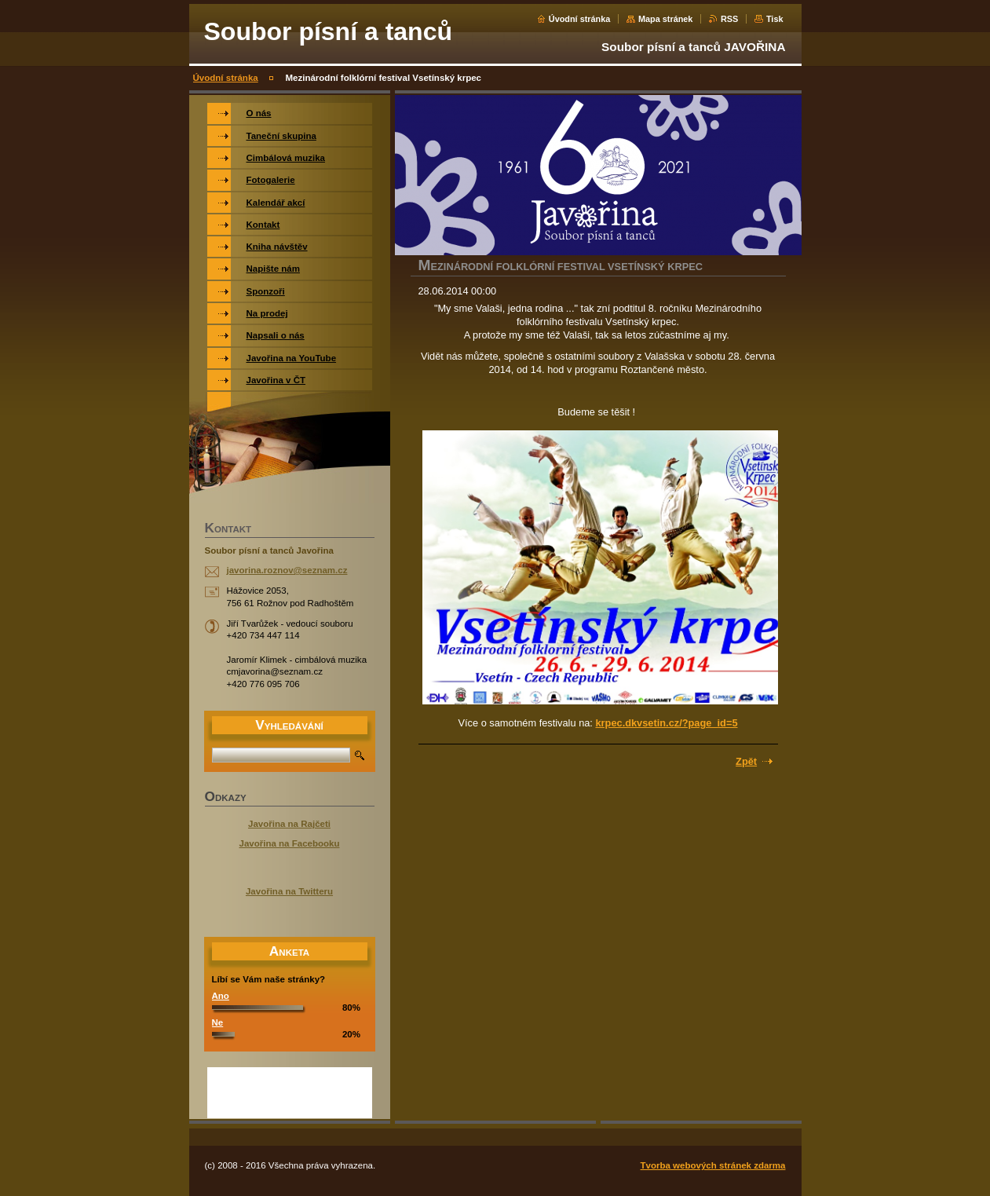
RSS (729, 19)
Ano (220, 995)
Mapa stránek (665, 19)
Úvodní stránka (580, 19)
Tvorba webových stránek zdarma (713, 1165)
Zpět (746, 761)
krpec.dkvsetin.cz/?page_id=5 (666, 723)
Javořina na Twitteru (289, 891)
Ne (218, 1022)
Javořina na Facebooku (289, 843)
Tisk (775, 19)
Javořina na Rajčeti (289, 823)
